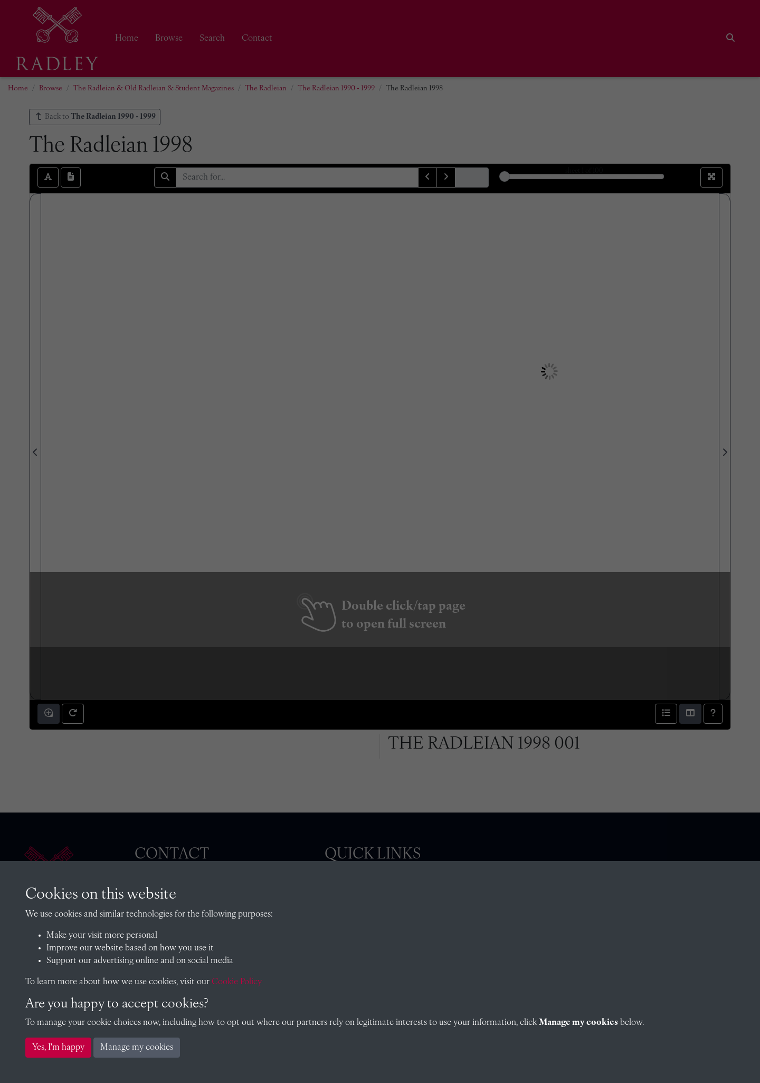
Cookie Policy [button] (237, 982)
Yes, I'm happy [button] (58, 1047)
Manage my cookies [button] (136, 1047)
